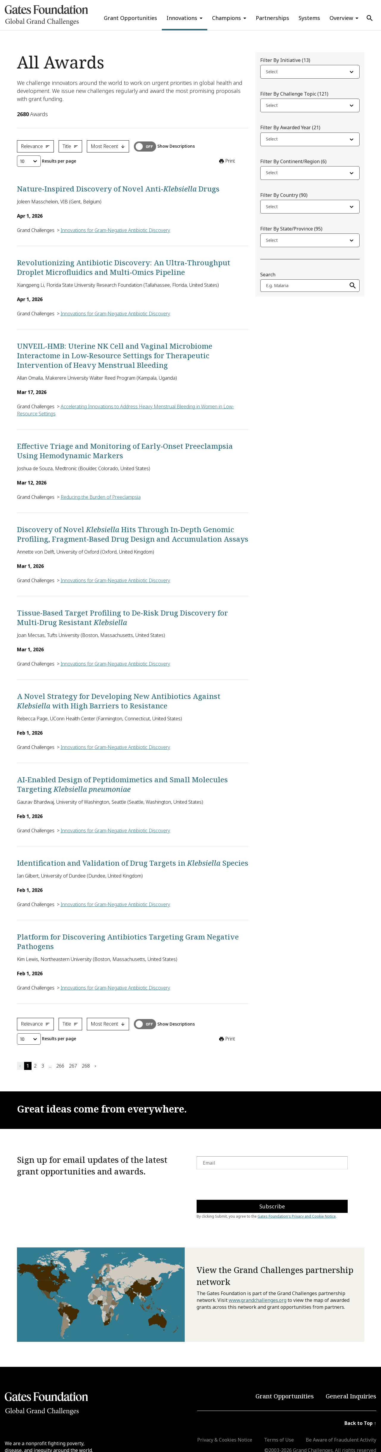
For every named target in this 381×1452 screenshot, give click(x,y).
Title (70, 146)
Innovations (182, 17)
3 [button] (42, 1065)
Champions (226, 17)
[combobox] (266, 73)
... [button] (50, 1065)
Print (226, 161)
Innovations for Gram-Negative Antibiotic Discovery (115, 230)
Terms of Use (279, 1440)
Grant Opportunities (130, 17)
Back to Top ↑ (360, 1423)
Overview (341, 17)
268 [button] (86, 1065)
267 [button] (73, 1065)
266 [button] (60, 1065)
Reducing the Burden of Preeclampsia (101, 497)
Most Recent (108, 146)
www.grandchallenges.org (257, 1300)
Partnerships (272, 17)
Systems (309, 17)
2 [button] (35, 1065)
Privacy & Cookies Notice (224, 1440)
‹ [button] (20, 1065)
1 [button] (27, 1065)
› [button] (95, 1065)
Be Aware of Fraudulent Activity (341, 1440)
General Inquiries (351, 1396)
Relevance (35, 146)
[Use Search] (369, 18)
